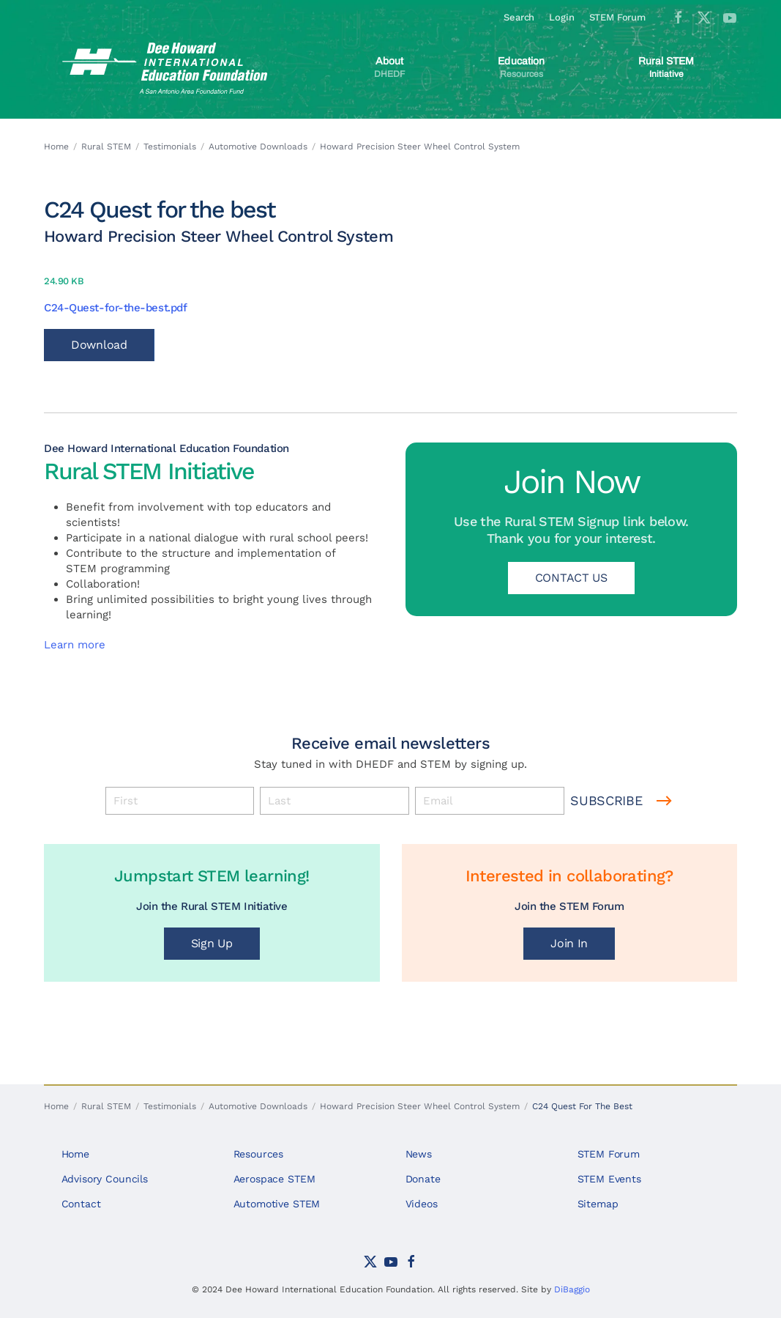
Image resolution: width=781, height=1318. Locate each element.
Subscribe (606, 800)
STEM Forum (617, 17)
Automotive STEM (277, 1204)
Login (561, 17)
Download (99, 345)
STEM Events (609, 1179)
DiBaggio (572, 1289)
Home (75, 1154)
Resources (258, 1154)
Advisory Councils (104, 1179)
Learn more (74, 644)
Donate (423, 1179)
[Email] (489, 801)
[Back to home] (167, 67)
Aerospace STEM (274, 1179)
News (419, 1154)
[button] (389, 67)
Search (519, 17)
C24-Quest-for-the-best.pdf (115, 307)
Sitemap (598, 1204)
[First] (180, 801)
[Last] (334, 801)
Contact (81, 1204)
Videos (422, 1204)
